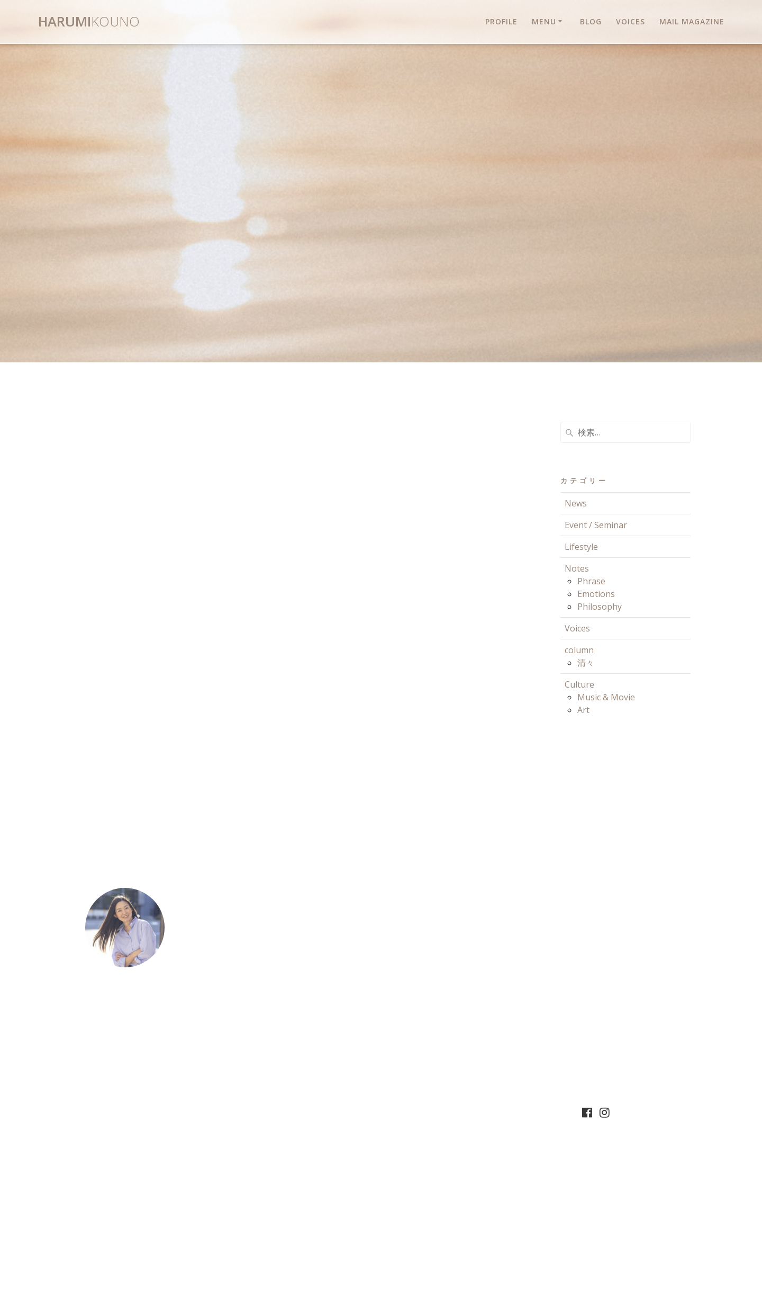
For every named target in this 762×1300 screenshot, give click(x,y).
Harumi (89, 22)
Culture (579, 684)
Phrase (591, 581)
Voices (630, 21)
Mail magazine (691, 21)
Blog (591, 21)
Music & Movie (606, 697)
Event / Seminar (596, 525)
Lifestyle (581, 547)
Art (583, 710)
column (579, 650)
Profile (501, 21)
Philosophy (599, 606)
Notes (577, 568)
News (576, 503)
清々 (585, 663)
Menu (544, 21)
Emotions (596, 594)
